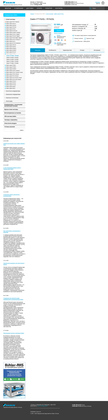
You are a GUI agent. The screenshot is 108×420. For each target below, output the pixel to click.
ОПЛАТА (39, 8)
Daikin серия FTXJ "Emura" (12, 76)
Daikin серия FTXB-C (11, 65)
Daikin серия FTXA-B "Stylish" (13, 36)
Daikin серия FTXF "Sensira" (12, 21)
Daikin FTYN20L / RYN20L (12, 55)
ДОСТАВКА (30, 8)
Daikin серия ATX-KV (11, 52)
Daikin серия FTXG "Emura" (12, 74)
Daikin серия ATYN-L (11, 29)
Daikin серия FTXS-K (11, 83)
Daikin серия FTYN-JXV (11, 30)
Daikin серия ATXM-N (11, 48)
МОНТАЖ (8, 8)
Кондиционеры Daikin (10, 15)
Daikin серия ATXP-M (11, 25)
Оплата (58, 35)
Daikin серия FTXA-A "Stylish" (13, 34)
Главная (32, 13)
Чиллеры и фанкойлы (10, 119)
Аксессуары (9, 101)
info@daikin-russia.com (71, 4)
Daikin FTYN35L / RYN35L (12, 59)
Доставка (59, 42)
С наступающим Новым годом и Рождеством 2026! (12, 168)
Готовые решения (9, 126)
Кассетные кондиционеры (13, 91)
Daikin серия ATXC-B (11, 45)
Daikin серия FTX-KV (11, 84)
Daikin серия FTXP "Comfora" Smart (14, 72)
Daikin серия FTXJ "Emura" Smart (14, 77)
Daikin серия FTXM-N (11, 68)
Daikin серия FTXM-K (11, 67)
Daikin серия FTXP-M (11, 27)
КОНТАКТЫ (59, 8)
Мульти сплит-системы (11, 109)
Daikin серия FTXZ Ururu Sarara (13, 79)
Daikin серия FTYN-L (11, 53)
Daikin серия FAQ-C (10, 88)
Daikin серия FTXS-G (11, 81)
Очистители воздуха (10, 123)
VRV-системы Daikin (10, 116)
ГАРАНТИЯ (48, 8)
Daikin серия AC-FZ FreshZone (13, 43)
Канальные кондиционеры (13, 94)
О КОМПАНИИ (18, 8)
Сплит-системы (10, 19)
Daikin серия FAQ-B (10, 86)
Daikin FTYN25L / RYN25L (12, 57)
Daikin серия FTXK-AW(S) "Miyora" (14, 37)
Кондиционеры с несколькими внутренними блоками (13, 105)
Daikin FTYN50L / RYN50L (12, 61)
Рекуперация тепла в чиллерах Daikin (13, 333)
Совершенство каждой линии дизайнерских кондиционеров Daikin (13, 298)
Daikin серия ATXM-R (11, 50)
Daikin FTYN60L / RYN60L (12, 63)
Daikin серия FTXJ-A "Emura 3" (13, 39)
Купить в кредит (58, 33)
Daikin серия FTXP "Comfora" (13, 70)
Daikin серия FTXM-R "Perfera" (13, 32)
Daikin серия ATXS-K (11, 46)
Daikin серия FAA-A (10, 41)
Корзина (97, 2)
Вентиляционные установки (12, 113)
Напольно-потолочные (12, 97)
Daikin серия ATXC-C (11, 23)
